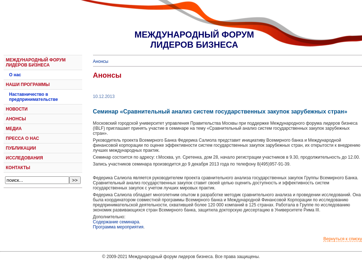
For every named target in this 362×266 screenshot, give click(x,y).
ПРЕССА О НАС (22, 138)
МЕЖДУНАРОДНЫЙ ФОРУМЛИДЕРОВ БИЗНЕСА (194, 40)
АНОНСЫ (16, 118)
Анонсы (101, 61)
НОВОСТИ (17, 109)
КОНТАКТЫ (18, 167)
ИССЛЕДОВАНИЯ (24, 157)
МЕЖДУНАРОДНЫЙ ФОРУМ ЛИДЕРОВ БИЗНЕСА (36, 62)
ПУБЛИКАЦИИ (21, 148)
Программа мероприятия (118, 226)
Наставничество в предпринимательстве (33, 97)
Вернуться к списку (342, 238)
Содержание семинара (116, 221)
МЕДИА (14, 128)
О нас (15, 74)
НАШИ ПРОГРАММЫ (28, 84)
